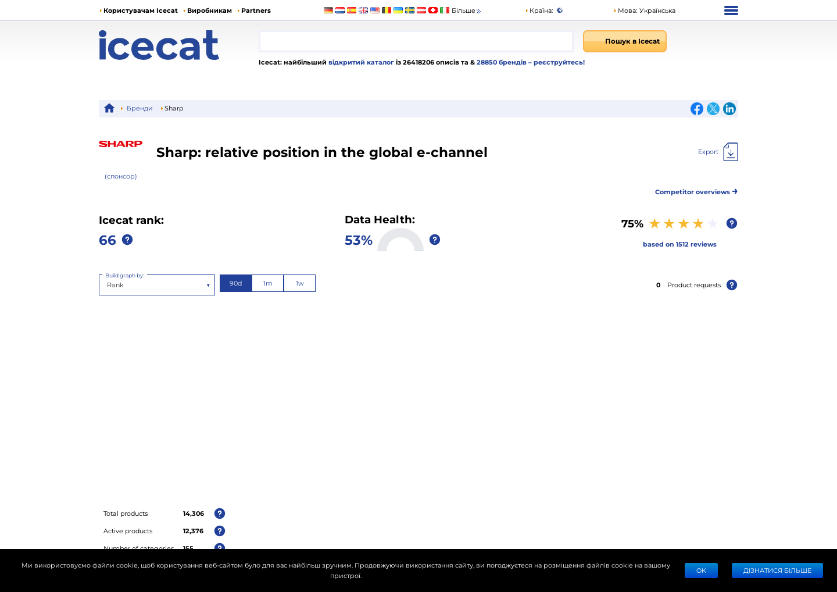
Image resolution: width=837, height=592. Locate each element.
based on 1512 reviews (680, 244)
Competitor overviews (696, 189)
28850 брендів (502, 62)
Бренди (140, 108)
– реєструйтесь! (556, 62)
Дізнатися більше (777, 570)
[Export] (718, 151)
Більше (467, 11)
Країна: (539, 10)
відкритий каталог (360, 62)
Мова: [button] (625, 10)
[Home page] (179, 45)
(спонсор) (121, 176)
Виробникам (209, 10)
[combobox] (416, 41)
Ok (701, 570)
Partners (256, 10)
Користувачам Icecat (140, 10)
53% (359, 239)
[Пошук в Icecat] (625, 41)
